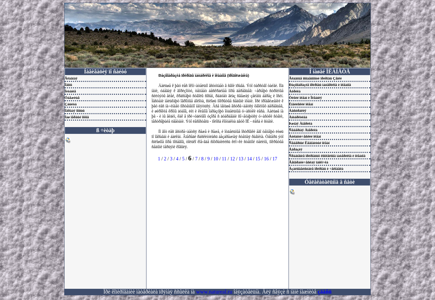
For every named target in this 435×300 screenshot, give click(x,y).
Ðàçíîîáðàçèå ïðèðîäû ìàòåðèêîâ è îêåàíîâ (320, 85)
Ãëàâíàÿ (71, 78)
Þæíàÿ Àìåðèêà (300, 123)
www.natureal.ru (214, 292)
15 (258, 158)
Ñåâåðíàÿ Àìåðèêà (303, 130)
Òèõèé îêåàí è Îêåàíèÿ (305, 97)
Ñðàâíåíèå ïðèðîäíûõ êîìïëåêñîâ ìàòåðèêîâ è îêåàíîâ (327, 156)
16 (266, 158)
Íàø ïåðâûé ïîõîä (77, 117)
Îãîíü (68, 85)
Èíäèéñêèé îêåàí (301, 104)
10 (215, 158)
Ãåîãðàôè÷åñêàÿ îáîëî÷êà (308, 162)
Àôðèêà (294, 91)
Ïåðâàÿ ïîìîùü (75, 110)
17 (275, 158)
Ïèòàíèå (70, 91)
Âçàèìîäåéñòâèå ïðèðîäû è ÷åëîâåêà (316, 168)
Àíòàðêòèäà (298, 117)
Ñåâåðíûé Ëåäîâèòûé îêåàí (309, 143)
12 (232, 158)
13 (241, 158)
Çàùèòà (70, 104)
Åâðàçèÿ (295, 149)
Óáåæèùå (72, 97)
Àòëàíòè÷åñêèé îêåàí (305, 136)
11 (224, 158)
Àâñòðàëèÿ (297, 110)
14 (249, 158)
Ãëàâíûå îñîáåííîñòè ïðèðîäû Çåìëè (315, 78)
